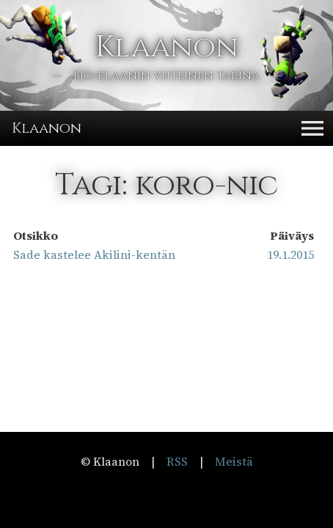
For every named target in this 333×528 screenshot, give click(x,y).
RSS (177, 461)
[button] (312, 128)
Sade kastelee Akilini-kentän (94, 254)
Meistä (234, 461)
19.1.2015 (290, 254)
